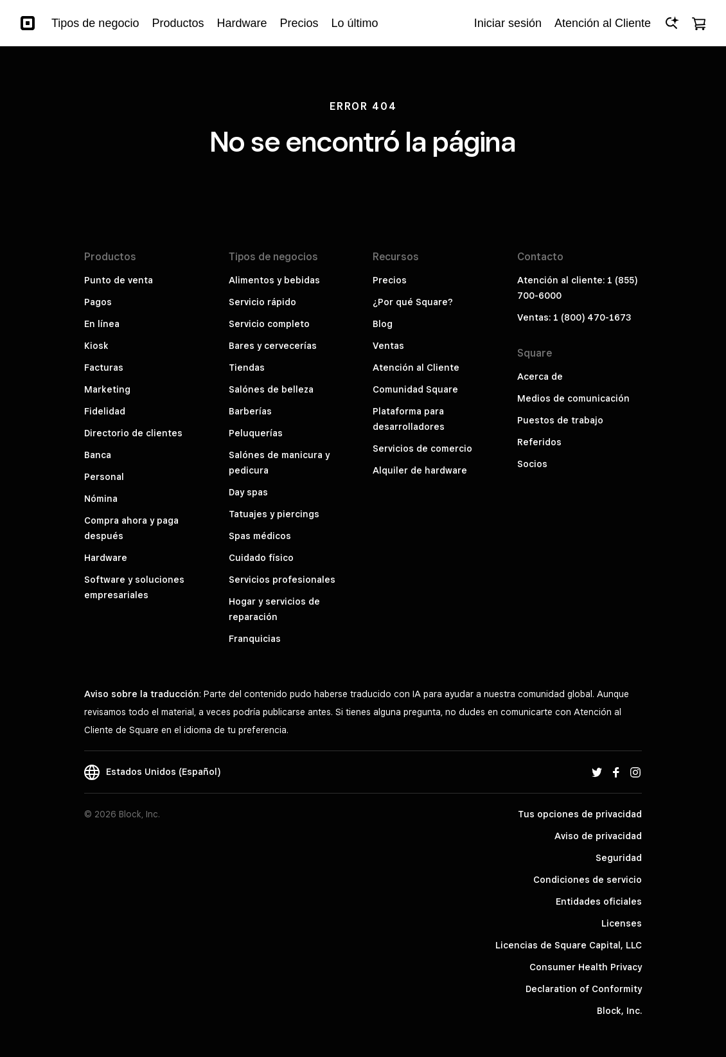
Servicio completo (269, 324)
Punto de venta (118, 280)
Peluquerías (256, 433)
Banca (97, 455)
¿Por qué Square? (413, 302)
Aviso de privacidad (598, 836)
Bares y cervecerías (273, 346)
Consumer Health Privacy (585, 967)
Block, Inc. (619, 1011)
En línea (102, 324)
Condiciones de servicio (587, 880)
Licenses (621, 923)
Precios (390, 280)
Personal (104, 477)
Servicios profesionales (282, 579)
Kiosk (96, 346)
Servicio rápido (262, 302)
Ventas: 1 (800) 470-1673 (574, 317)
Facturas (103, 367)
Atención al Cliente (416, 367)
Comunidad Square (415, 389)
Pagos (98, 302)
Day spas (248, 492)
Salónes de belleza (271, 389)
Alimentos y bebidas (274, 280)
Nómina (101, 498)
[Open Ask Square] (671, 23)
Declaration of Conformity (584, 989)
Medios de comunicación (573, 398)
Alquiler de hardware (420, 470)
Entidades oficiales (599, 901)
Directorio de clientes (133, 433)
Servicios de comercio (422, 448)
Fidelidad (104, 411)
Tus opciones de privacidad (580, 814)
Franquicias (255, 639)
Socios (532, 464)
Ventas (388, 346)
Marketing (107, 389)
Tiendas (247, 367)
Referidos (539, 442)
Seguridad (619, 858)
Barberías (250, 411)
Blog (383, 324)
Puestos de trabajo (560, 420)
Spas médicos (260, 536)
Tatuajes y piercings (274, 514)
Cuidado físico (261, 558)
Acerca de (540, 376)
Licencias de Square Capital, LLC (568, 945)
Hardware (105, 558)
